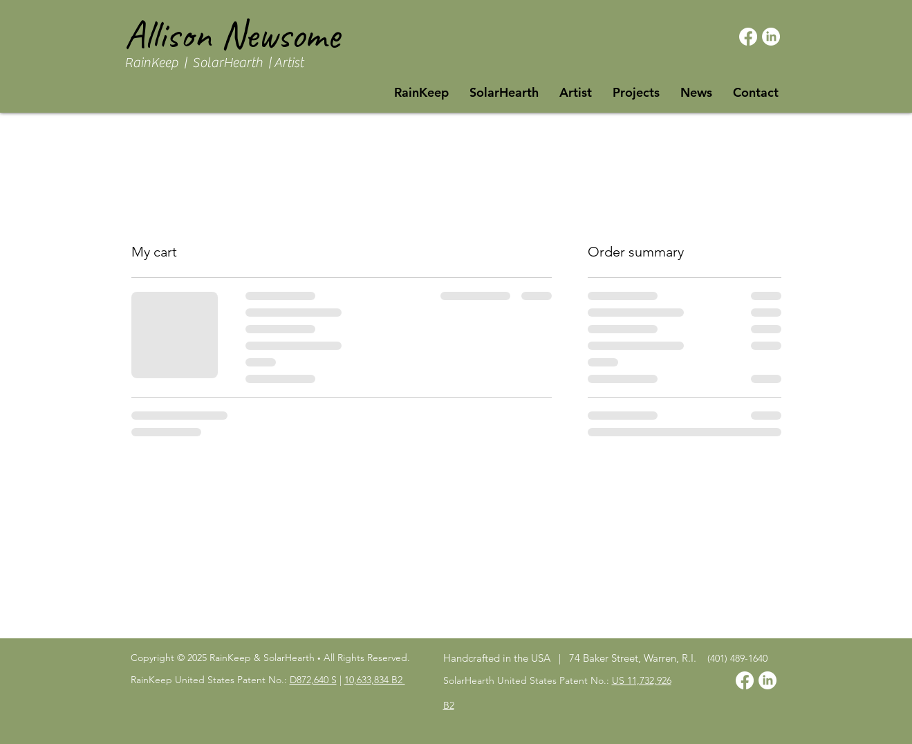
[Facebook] (748, 37)
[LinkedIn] (771, 37)
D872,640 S (313, 679)
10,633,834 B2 (374, 679)
